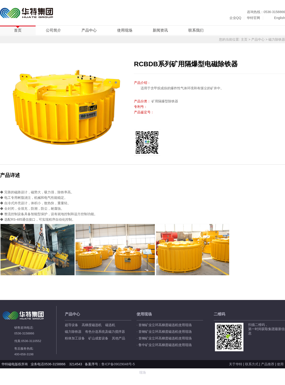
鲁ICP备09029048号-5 (118, 364)
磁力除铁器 (276, 39)
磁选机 (110, 325)
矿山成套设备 (98, 338)
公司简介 (53, 30)
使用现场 (124, 30)
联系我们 (196, 30)
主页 (244, 39)
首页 (18, 30)
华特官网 (253, 18)
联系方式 (251, 364)
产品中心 (89, 30)
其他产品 (118, 338)
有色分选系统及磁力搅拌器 (105, 331)
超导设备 (71, 325)
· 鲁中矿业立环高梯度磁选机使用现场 (164, 345)
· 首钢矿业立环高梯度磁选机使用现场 (164, 325)
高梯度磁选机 (92, 325)
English (279, 18)
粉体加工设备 (75, 338)
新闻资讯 (160, 30)
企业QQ (235, 18)
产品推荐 (267, 364)
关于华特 (235, 364)
